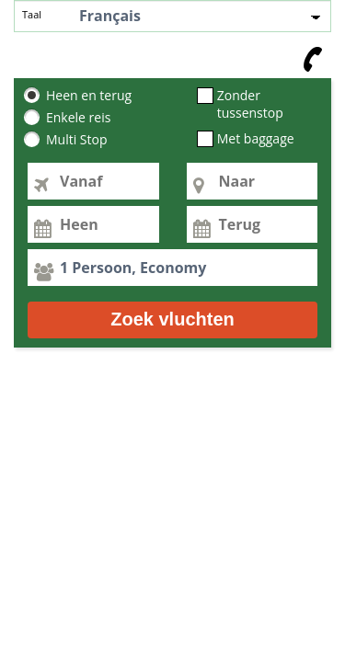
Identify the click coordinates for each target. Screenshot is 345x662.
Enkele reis (78, 117)
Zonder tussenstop (250, 104)
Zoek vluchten (172, 319)
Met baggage (255, 139)
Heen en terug (89, 95)
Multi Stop (77, 139)
